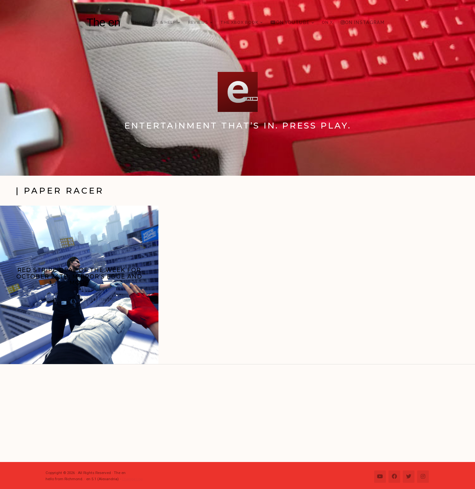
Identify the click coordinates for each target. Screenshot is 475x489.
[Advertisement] (241, 413)
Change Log (132, 479)
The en (103, 22)
